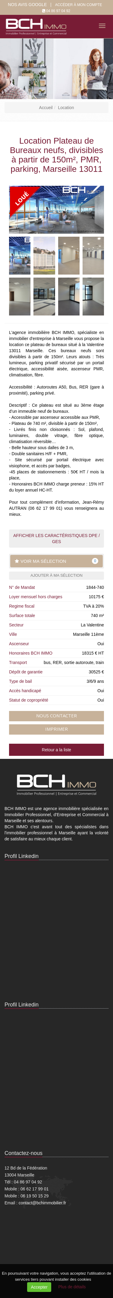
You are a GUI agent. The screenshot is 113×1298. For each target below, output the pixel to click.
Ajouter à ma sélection (56, 575)
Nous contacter (56, 715)
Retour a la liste (56, 749)
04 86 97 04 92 (58, 11)
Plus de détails (72, 1286)
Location (66, 107)
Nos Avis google (27, 4)
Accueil (46, 107)
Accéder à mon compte (78, 5)
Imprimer (56, 729)
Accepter (39, 1287)
